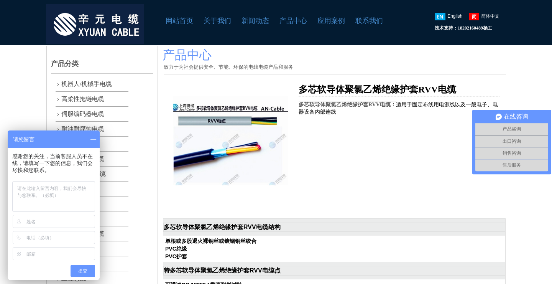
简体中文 (484, 16)
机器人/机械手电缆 (86, 84)
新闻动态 (255, 21)
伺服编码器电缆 (82, 114)
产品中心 (293, 21)
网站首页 (179, 21)
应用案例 (331, 21)
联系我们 (369, 21)
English (448, 16)
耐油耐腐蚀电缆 (82, 128)
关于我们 (217, 21)
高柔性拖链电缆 (82, 99)
